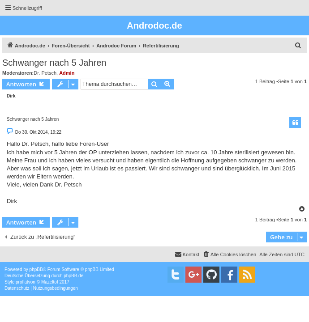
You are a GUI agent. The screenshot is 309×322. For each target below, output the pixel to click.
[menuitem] (298, 45)
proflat (22, 282)
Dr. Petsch (45, 73)
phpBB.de (73, 275)
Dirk (11, 95)
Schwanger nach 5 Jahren (54, 63)
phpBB (36, 269)
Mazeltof (49, 282)
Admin (66, 73)
